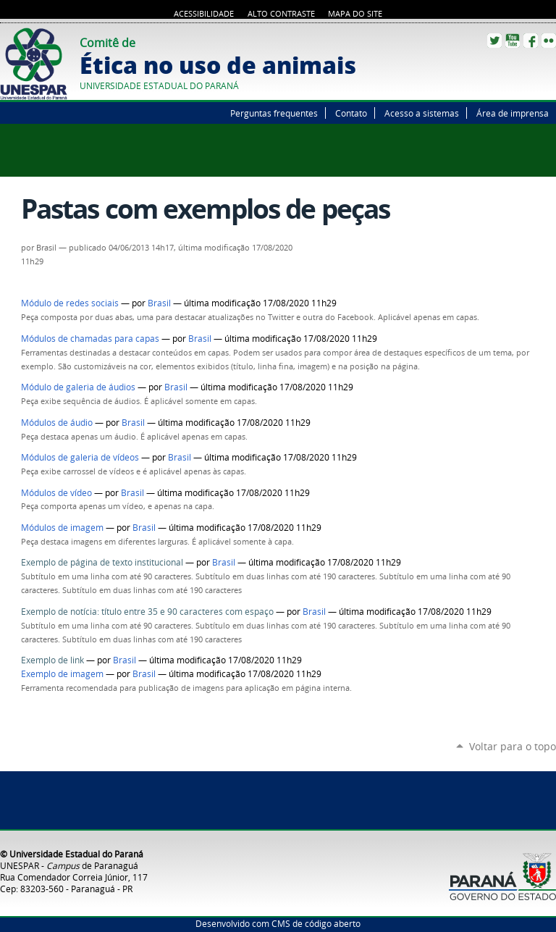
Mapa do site (355, 14)
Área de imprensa (512, 113)
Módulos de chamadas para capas (90, 338)
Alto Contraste (281, 14)
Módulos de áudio (57, 422)
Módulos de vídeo (56, 493)
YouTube (512, 40)
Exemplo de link (53, 660)
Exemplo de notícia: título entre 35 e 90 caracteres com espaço (147, 611)
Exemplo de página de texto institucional (103, 562)
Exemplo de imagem (62, 674)
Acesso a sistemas (421, 113)
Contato (351, 113)
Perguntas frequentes (274, 113)
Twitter (494, 40)
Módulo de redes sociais (70, 303)
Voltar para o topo (512, 746)
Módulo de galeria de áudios (78, 387)
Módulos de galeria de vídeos (80, 457)
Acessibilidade (204, 14)
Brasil (159, 303)
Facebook (530, 40)
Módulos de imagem (62, 527)
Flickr (549, 40)
